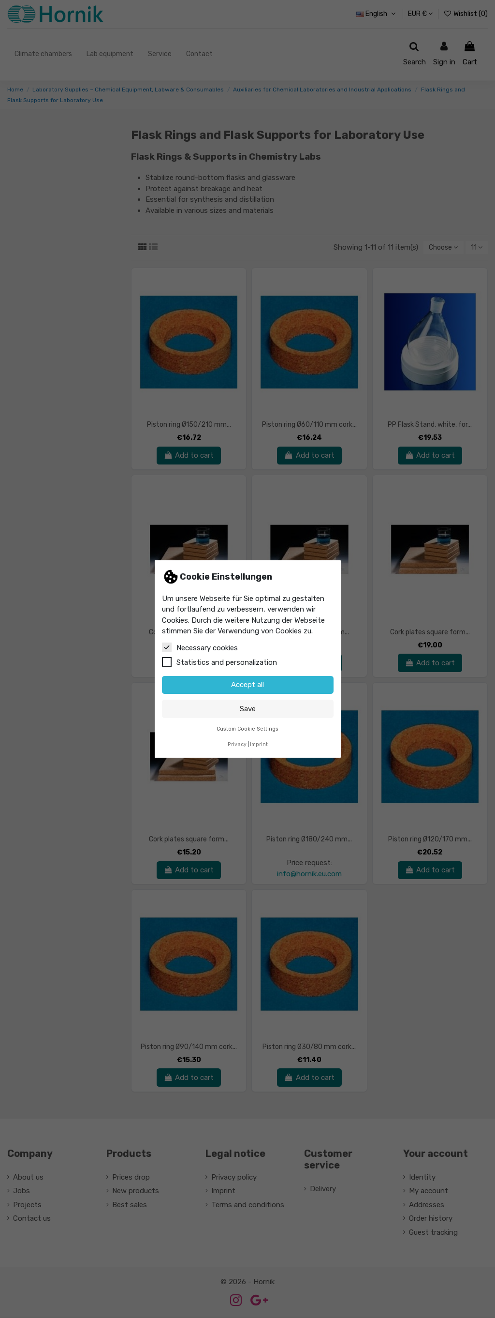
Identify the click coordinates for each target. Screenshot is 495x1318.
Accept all (247, 684)
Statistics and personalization (219, 662)
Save (248, 708)
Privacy (237, 744)
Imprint (259, 744)
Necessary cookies (200, 647)
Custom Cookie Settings (247, 729)
